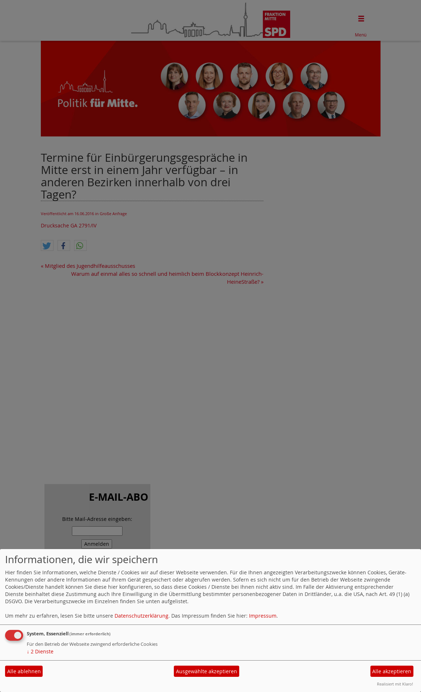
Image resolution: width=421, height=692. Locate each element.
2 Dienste (40, 651)
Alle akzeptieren (391, 671)
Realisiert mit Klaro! (395, 684)
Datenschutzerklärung (141, 615)
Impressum (262, 615)
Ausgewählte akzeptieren (206, 671)
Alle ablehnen (24, 671)
